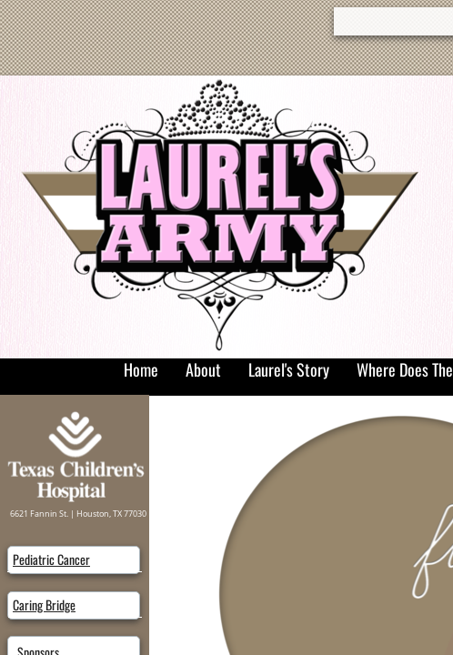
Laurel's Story (288, 369)
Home (141, 369)
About (203, 369)
